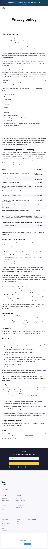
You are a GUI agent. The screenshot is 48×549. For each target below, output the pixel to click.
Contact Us (19, 526)
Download (4, 442)
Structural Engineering (20, 500)
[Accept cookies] (27, 544)
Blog (2, 521)
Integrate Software (6, 500)
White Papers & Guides (6, 523)
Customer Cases (5, 519)
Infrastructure (19, 507)
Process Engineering (20, 505)
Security (3, 507)
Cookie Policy (20, 540)
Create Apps (4, 498)
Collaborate (4, 505)
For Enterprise (19, 498)
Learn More (24, 4)
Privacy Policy (28, 540)
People (18, 521)
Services (3, 512)
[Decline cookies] (20, 544)
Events (3, 526)
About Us (19, 519)
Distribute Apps (5, 502)
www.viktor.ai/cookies (34, 333)
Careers (18, 523)
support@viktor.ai (6, 308)
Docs (3, 528)
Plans (3, 509)
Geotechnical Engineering (21, 502)
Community (4, 530)
